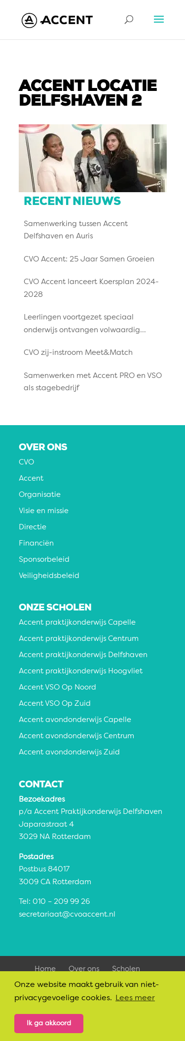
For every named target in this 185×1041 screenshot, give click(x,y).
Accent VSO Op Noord (57, 688)
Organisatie (40, 495)
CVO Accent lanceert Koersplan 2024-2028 (91, 289)
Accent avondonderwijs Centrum (76, 736)
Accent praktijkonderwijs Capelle (77, 623)
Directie (32, 527)
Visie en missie (44, 511)
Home (45, 969)
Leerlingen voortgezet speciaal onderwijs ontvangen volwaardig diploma (82, 325)
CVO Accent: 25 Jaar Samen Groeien (89, 259)
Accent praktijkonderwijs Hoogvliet (81, 671)
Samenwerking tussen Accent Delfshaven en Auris (76, 231)
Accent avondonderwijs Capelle (75, 720)
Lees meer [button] (135, 998)
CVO (26, 462)
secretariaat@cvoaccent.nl (67, 915)
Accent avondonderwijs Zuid (69, 752)
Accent (31, 479)
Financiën (36, 544)
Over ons (84, 969)
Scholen (126, 969)
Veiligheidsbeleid (49, 576)
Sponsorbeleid (44, 560)
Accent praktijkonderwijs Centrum (79, 639)
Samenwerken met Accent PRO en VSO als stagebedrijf (93, 383)
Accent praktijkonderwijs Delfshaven (83, 655)
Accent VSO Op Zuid (55, 704)
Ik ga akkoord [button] (49, 1023)
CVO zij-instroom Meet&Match (78, 353)
